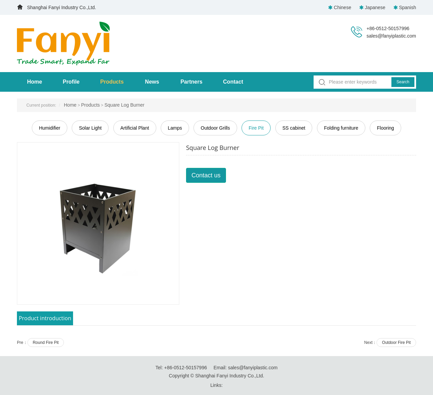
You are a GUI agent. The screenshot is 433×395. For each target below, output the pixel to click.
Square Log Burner (124, 105)
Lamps (175, 128)
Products (111, 82)
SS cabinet (293, 128)
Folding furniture (341, 128)
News (152, 82)
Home (34, 82)
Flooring (385, 128)
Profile (71, 82)
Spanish (404, 7)
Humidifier (49, 128)
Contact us (206, 175)
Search (402, 82)
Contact (233, 82)
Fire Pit (256, 128)
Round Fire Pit (46, 342)
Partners (191, 82)
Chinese (340, 7)
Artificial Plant (134, 128)
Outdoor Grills (215, 128)
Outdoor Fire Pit (396, 342)
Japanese (373, 7)
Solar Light (90, 128)
